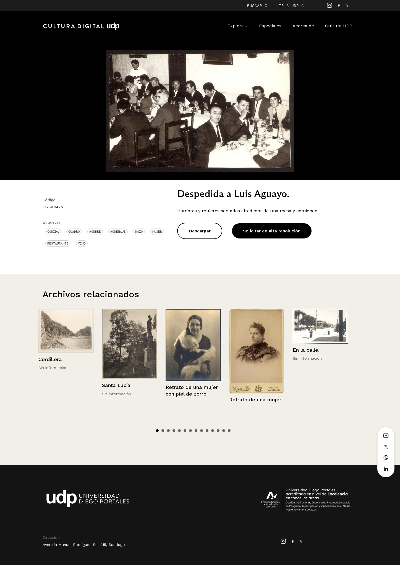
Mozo (139, 232)
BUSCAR (257, 5)
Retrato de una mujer (255, 399)
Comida (53, 232)
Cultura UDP (338, 25)
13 (223, 430)
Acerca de (303, 25)
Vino (82, 243)
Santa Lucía (116, 385)
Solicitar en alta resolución (271, 231)
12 (218, 430)
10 (207, 430)
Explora (238, 25)
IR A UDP (292, 5)
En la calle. (306, 350)
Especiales (270, 25)
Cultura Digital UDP (81, 29)
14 (229, 430)
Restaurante (58, 243)
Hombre (95, 232)
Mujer (157, 232)
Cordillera (50, 359)
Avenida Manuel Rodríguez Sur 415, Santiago (84, 544)
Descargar (200, 231)
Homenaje (118, 232)
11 (212, 430)
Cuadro (74, 232)
